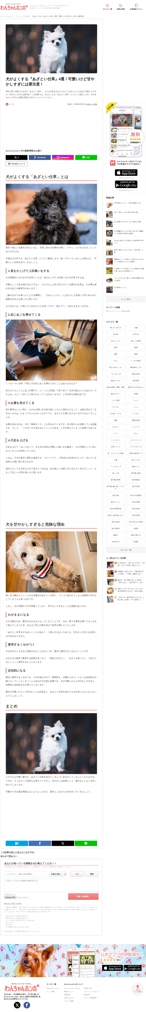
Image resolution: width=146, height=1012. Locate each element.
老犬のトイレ (115, 502)
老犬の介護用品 (136, 495)
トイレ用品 (116, 400)
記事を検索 (121, 9)
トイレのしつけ (115, 374)
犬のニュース (115, 341)
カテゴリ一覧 (107, 9)
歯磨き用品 (136, 420)
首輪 (115, 420)
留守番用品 (136, 480)
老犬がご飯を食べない (116, 515)
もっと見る (126, 299)
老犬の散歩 (136, 509)
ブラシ (136, 433)
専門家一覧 (88, 988)
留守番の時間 (115, 480)
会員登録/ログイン (136, 9)
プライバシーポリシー (92, 991)
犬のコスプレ (136, 460)
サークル (115, 407)
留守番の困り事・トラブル (115, 487)
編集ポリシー (69, 991)
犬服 (115, 460)
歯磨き (115, 535)
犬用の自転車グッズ (136, 453)
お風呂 (136, 528)
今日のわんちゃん (53, 988)
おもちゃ (115, 427)
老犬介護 (115, 495)
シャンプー (136, 427)
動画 (136, 354)
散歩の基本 (136, 374)
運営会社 (87, 995)
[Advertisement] (28, 125)
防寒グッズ (136, 467)
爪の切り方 (116, 542)
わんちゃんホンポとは (72, 988)
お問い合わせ (69, 998)
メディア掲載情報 (90, 998)
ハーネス (136, 414)
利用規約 (67, 995)
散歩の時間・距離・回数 (115, 387)
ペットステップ (115, 467)
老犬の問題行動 (115, 509)
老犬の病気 (136, 515)
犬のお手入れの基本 (136, 522)
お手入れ (136, 334)
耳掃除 (136, 542)
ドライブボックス (136, 447)
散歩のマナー (115, 394)
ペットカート (115, 440)
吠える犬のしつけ (115, 367)
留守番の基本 (136, 473)
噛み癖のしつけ (136, 367)
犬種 (136, 328)
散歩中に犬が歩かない (136, 387)
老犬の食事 (136, 502)
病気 (115, 347)
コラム (115, 361)
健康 (136, 347)
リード (115, 433)
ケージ (136, 400)
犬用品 (136, 394)
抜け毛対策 (116, 528)
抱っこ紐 (115, 473)
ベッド (136, 407)
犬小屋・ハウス (115, 414)
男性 (92, 874)
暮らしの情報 (136, 341)
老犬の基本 (136, 486)
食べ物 (115, 334)
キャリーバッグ (136, 440)
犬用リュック (115, 447)
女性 (77, 874)
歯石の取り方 (136, 535)
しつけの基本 (136, 361)
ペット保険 (51, 991)
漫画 (115, 354)
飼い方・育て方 (115, 328)
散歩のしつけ (115, 381)
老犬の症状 (116, 522)
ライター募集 (69, 1001)
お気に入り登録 (91, 104)
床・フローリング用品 (116, 453)
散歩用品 (136, 381)
